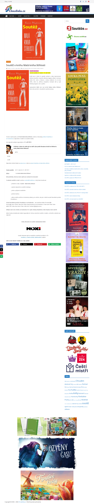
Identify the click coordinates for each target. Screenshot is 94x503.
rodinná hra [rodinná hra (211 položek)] (69, 403)
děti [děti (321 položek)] (77, 384)
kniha (29, 68)
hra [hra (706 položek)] (82, 387)
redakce (18, 68)
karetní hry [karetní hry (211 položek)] (85, 390)
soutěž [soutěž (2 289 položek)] (85, 403)
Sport (19, 16)
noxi (32, 68)
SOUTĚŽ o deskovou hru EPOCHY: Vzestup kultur (76, 192)
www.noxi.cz (23, 163)
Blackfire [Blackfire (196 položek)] (68, 381)
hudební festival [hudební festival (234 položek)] (79, 390)
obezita (34, 68)
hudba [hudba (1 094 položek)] (73, 390)
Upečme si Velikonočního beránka (73, 175)
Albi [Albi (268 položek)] (65, 381)
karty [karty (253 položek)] (66, 393)
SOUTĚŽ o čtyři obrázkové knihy (72, 196)
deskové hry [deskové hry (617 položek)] (69, 384)
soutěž (38, 68)
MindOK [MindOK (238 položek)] (86, 393)
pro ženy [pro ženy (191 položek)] (75, 400)
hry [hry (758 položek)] (69, 390)
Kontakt (50, 16)
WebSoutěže (38, 237)
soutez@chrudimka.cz (30, 180)
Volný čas (27, 16)
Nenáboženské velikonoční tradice (73, 173)
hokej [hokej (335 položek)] (79, 387)
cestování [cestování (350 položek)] (72, 381)
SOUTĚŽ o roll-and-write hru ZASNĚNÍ (74, 199)
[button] (15, 16)
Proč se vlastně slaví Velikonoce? (72, 166)
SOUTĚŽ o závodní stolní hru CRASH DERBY (75, 189)
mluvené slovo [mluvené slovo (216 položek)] (68, 396)
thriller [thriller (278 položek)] (70, 406)
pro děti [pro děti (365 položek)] (71, 400)
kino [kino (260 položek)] (68, 393)
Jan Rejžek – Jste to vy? (70, 164)
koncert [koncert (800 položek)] (81, 393)
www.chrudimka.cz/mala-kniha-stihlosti (40, 163)
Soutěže (36, 16)
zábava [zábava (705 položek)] (67, 409)
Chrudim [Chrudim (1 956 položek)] (80, 380)
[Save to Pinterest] (40, 244)
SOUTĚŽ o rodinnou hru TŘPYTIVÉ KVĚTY (74, 186)
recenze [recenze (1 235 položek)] (84, 399)
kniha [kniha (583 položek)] (71, 393)
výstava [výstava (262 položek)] (85, 406)
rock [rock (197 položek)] (65, 403)
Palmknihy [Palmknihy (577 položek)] (74, 397)
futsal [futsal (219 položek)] (68, 387)
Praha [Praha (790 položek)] (67, 400)
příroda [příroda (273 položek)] (79, 400)
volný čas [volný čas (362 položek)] (74, 406)
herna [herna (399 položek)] (71, 387)
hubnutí (26, 68)
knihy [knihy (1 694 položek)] (75, 393)
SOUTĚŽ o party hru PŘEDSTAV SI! (73, 177)
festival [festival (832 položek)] (85, 384)
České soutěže (30, 237)
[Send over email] (54, 244)
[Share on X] (26, 244)
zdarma (41, 68)
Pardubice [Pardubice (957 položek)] (82, 396)
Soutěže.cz (23, 237)
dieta (23, 68)
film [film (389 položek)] (66, 387)
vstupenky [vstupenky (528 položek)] (80, 406)
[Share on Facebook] (12, 244)
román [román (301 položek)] (80, 403)
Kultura (11, 16)
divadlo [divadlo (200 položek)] (74, 384)
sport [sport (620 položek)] (66, 407)
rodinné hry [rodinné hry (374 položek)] (75, 403)
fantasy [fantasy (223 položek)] (80, 384)
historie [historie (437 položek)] (75, 387)
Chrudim (42, 16)
